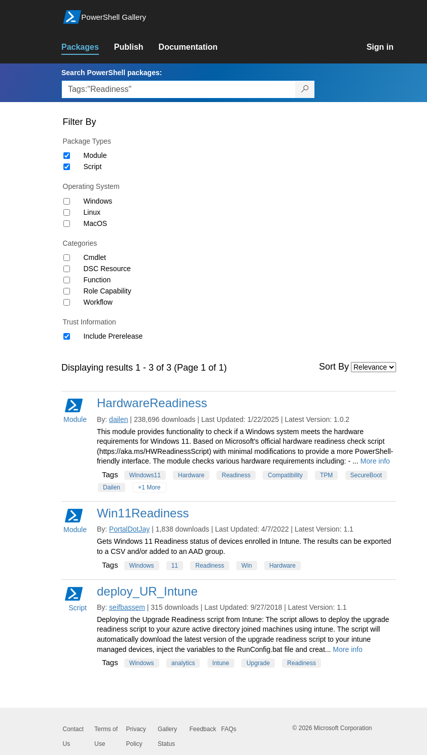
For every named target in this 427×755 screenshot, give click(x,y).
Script (93, 166)
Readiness (236, 475)
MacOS (96, 223)
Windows (98, 201)
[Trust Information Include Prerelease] (66, 336)
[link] (87, 47)
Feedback (203, 729)
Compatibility (285, 475)
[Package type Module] (66, 155)
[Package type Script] (66, 166)
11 (174, 565)
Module (95, 155)
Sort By (334, 367)
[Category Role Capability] (66, 291)
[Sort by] (373, 367)
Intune (220, 663)
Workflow (98, 302)
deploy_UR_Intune (147, 591)
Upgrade (258, 663)
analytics (183, 663)
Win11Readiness (143, 513)
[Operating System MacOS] (66, 223)
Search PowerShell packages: (111, 73)
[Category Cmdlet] (66, 257)
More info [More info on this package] (375, 461)
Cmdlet (95, 257)
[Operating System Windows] (66, 201)
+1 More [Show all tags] (149, 487)
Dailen (111, 487)
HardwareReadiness (152, 403)
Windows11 (145, 475)
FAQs (228, 729)
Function (97, 280)
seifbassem (127, 607)
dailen (118, 419)
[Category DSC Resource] (66, 269)
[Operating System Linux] (66, 212)
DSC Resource (107, 269)
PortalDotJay (129, 529)
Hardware (191, 475)
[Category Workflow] (66, 302)
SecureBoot (366, 475)
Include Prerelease (113, 336)
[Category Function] (66, 280)
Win (246, 565)
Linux (92, 212)
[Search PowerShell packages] (305, 89)
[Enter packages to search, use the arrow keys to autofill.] (178, 89)
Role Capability (107, 291)
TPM (326, 475)
